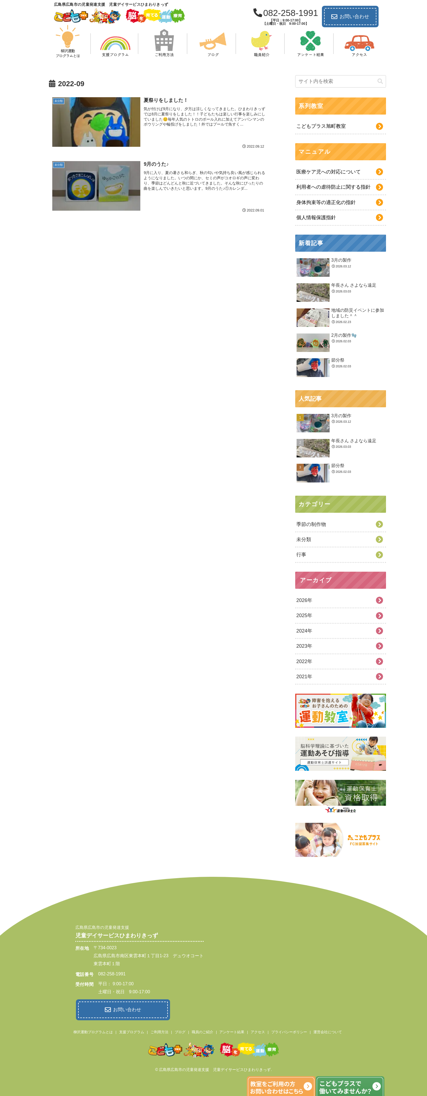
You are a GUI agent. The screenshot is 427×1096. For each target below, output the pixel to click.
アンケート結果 (231, 1032)
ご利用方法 (159, 1032)
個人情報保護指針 (316, 217)
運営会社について (327, 1032)
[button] (380, 81)
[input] (340, 81)
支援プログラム (131, 1032)
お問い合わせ (350, 17)
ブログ (180, 1032)
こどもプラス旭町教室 (321, 126)
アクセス (258, 1032)
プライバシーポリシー (289, 1032)
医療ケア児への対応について (328, 172)
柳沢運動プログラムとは (93, 1032)
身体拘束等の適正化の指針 (326, 202)
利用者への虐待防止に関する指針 (333, 187)
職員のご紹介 (202, 1032)
